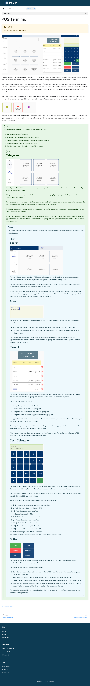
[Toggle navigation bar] (3, 2)
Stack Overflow (8, 649)
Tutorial (4, 634)
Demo (4, 631)
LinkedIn (5, 655)
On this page (7, 14)
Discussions (6, 672)
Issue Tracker (7, 666)
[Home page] (3, 8)
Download (5, 637)
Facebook (6, 652)
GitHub (5, 669)
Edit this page (7, 606)
